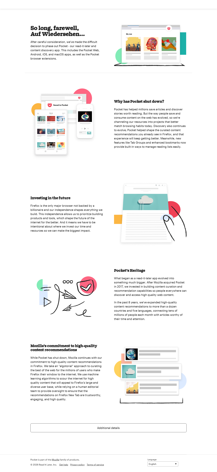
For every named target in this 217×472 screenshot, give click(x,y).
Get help (63, 464)
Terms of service (95, 464)
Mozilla (55, 459)
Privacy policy (77, 464)
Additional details (108, 427)
